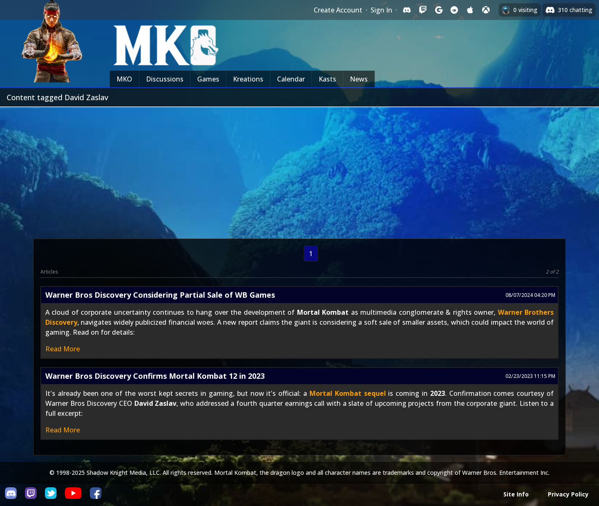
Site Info (516, 494)
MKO (124, 79)
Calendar (291, 79)
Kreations (248, 79)
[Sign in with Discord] (407, 10)
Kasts (327, 79)
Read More (62, 348)
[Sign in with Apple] (470, 10)
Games (208, 79)
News (359, 79)
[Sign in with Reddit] (454, 10)
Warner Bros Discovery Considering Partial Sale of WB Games (160, 295)
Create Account (338, 10)
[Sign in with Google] (438, 10)
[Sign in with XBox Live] (486, 10)
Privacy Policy (568, 494)
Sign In (381, 10)
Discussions (164, 79)
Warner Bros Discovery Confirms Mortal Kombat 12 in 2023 (155, 376)
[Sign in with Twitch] (422, 10)
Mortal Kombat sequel (347, 393)
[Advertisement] (299, 169)
